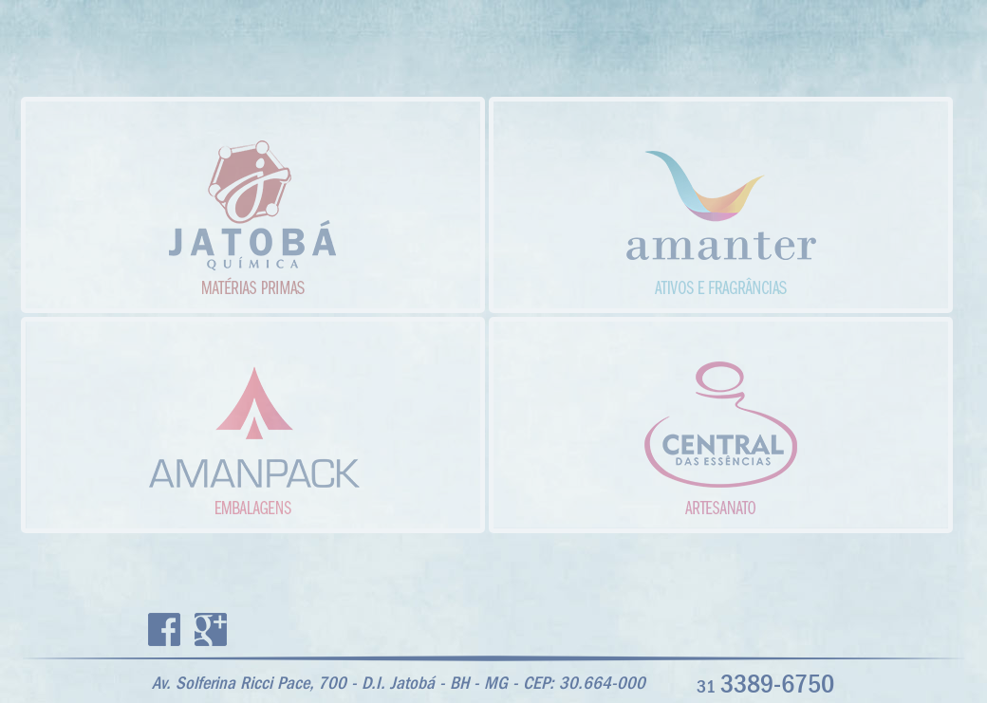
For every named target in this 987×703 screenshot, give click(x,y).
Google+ (211, 629)
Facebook (164, 629)
